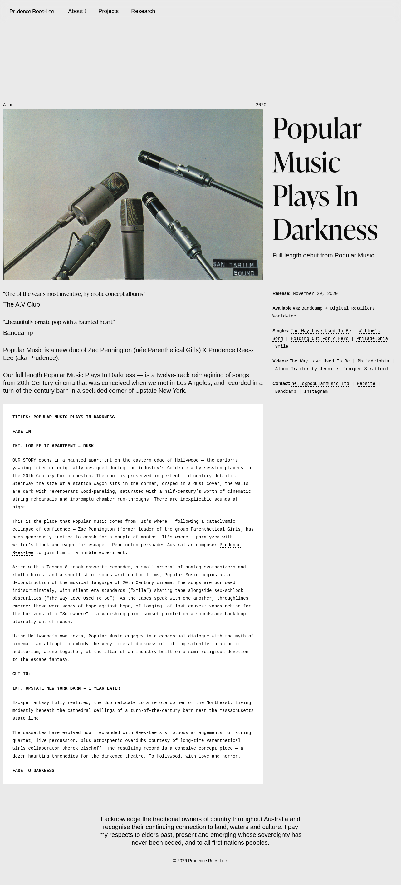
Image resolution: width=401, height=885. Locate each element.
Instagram (316, 392)
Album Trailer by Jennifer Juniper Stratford (331, 369)
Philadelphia (372, 339)
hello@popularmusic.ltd (320, 384)
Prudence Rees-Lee (31, 11)
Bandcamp (311, 308)
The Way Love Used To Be (79, 599)
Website (366, 384)
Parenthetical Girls (216, 529)
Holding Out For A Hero (320, 339)
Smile (139, 591)
